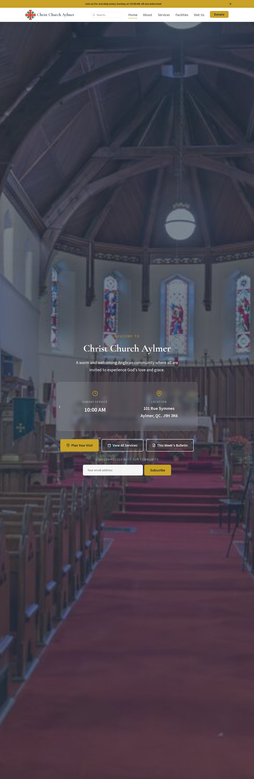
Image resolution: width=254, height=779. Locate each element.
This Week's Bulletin (170, 445)
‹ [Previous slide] (60, 406)
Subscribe (157, 470)
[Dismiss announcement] (230, 3)
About (147, 15)
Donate (219, 14)
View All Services (122, 445)
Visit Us (199, 15)
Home (132, 15)
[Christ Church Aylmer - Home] (49, 15)
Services (164, 15)
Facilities (182, 15)
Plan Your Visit (79, 445)
